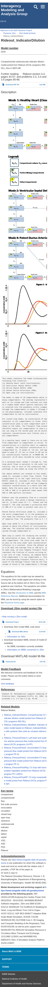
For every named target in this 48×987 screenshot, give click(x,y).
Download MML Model (20, 632)
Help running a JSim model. (14, 617)
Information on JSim (16, 637)
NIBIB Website (8, 974)
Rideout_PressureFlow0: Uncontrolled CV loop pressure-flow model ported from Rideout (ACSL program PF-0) (25, 751)
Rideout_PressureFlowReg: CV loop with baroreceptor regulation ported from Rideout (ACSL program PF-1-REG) (25, 770)
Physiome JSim (9, 33)
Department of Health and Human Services (21, 984)
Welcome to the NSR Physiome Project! (16, 30)
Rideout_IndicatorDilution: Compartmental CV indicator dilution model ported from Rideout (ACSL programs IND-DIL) (25, 718)
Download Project (12, 622)
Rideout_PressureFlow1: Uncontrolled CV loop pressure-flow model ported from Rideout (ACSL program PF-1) (25, 761)
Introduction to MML (25, 593)
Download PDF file (12, 85)
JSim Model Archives (27, 33)
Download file (11, 662)
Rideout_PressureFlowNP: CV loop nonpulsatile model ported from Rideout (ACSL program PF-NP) (25, 780)
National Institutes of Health (14, 979)
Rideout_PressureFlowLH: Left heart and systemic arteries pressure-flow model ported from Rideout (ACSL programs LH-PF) (25, 741)
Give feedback (7, 684)
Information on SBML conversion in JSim (25, 650)
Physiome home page (14, 603)
